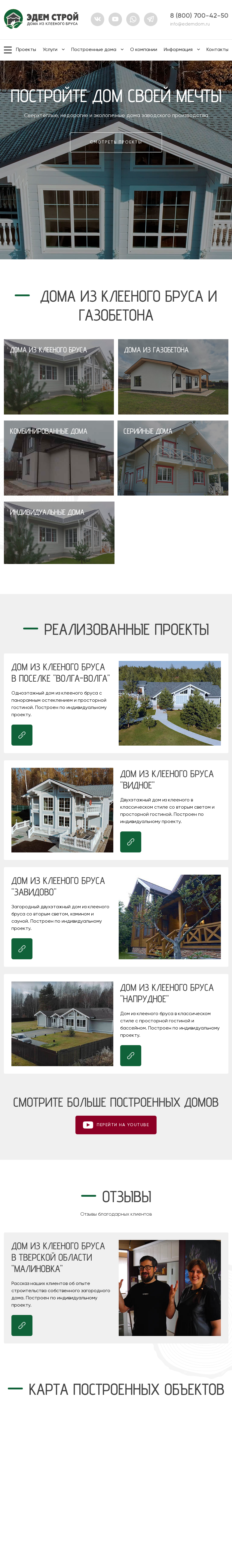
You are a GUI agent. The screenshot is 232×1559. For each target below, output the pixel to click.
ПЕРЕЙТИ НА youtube (123, 1125)
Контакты (217, 49)
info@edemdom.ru (190, 24)
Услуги (54, 49)
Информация (182, 49)
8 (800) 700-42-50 (199, 16)
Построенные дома (97, 49)
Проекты (26, 49)
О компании (143, 49)
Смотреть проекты (116, 142)
